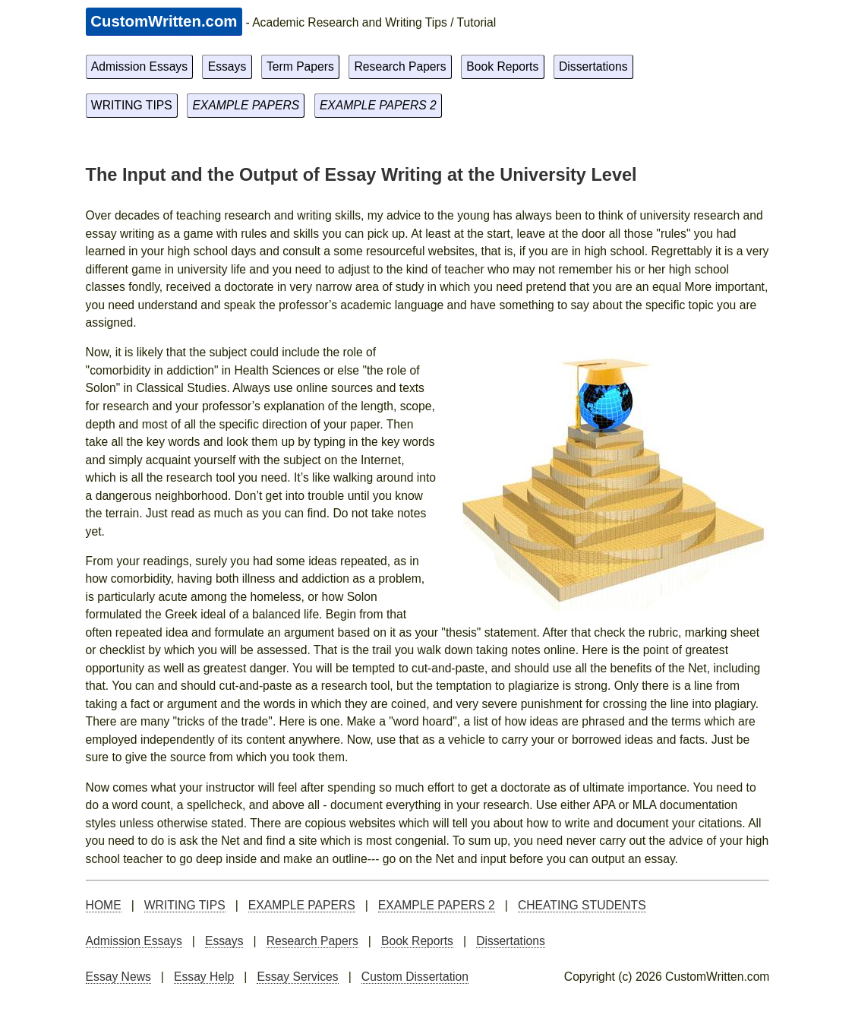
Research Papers (400, 66)
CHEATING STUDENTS (582, 905)
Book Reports (502, 66)
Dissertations (593, 66)
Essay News (118, 976)
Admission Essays (139, 66)
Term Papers (300, 66)
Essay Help (204, 976)
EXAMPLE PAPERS (245, 105)
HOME (103, 905)
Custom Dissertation (415, 976)
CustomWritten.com (163, 21)
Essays (227, 66)
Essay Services (297, 976)
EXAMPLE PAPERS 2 (378, 105)
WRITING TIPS (131, 105)
